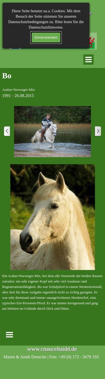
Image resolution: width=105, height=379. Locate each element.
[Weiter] (97, 131)
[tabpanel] (52, 84)
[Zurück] (7, 131)
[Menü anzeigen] (88, 59)
